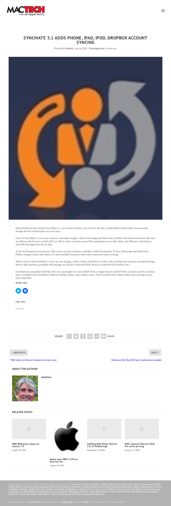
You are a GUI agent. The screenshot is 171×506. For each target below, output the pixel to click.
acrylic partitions (28, 493)
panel (128, 489)
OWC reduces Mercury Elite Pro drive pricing (140, 445)
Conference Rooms (91, 486)
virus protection (60, 491)
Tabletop (111, 489)
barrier (89, 489)
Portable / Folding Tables (102, 484)
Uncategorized (96, 48)
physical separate (95, 493)
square (120, 489)
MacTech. (35, 502)
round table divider (98, 491)
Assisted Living (31, 486)
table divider (29, 491)
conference (34, 489)
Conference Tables (79, 484)
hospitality (70, 489)
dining (49, 489)
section (81, 489)
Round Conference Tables (147, 484)
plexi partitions (139, 491)
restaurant (59, 489)
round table (44, 493)
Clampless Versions (71, 486)
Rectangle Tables (125, 484)
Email (85, 502)
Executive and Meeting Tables (117, 486)
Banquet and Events (50, 486)
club (43, 489)
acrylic (158, 486)
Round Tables (15, 486)
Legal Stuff (66, 502)
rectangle (13, 489)
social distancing (151, 489)
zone (103, 489)
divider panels (44, 491)
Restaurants (147, 486)
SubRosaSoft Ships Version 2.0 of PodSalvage (102, 445)
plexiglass (137, 489)
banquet (23, 489)
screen (97, 489)
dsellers (69, 48)
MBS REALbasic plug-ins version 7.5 (25, 445)
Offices (136, 486)
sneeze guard (15, 491)
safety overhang (59, 493)
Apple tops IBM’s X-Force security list (64, 460)
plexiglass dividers (78, 491)
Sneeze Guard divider (120, 491)
